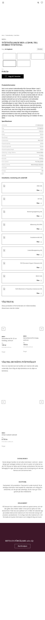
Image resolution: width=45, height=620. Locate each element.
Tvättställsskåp (9, 35)
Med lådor (16, 35)
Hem (3, 35)
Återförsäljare (22, 546)
